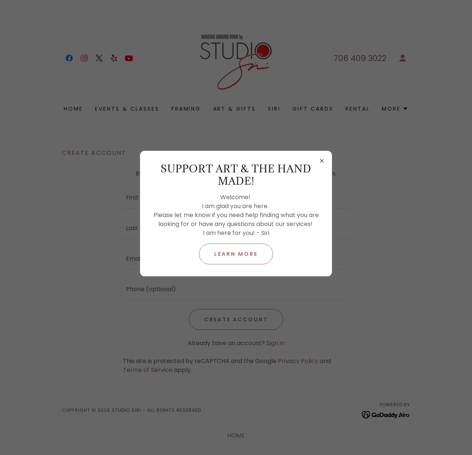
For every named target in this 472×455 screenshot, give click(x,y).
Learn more (236, 254)
